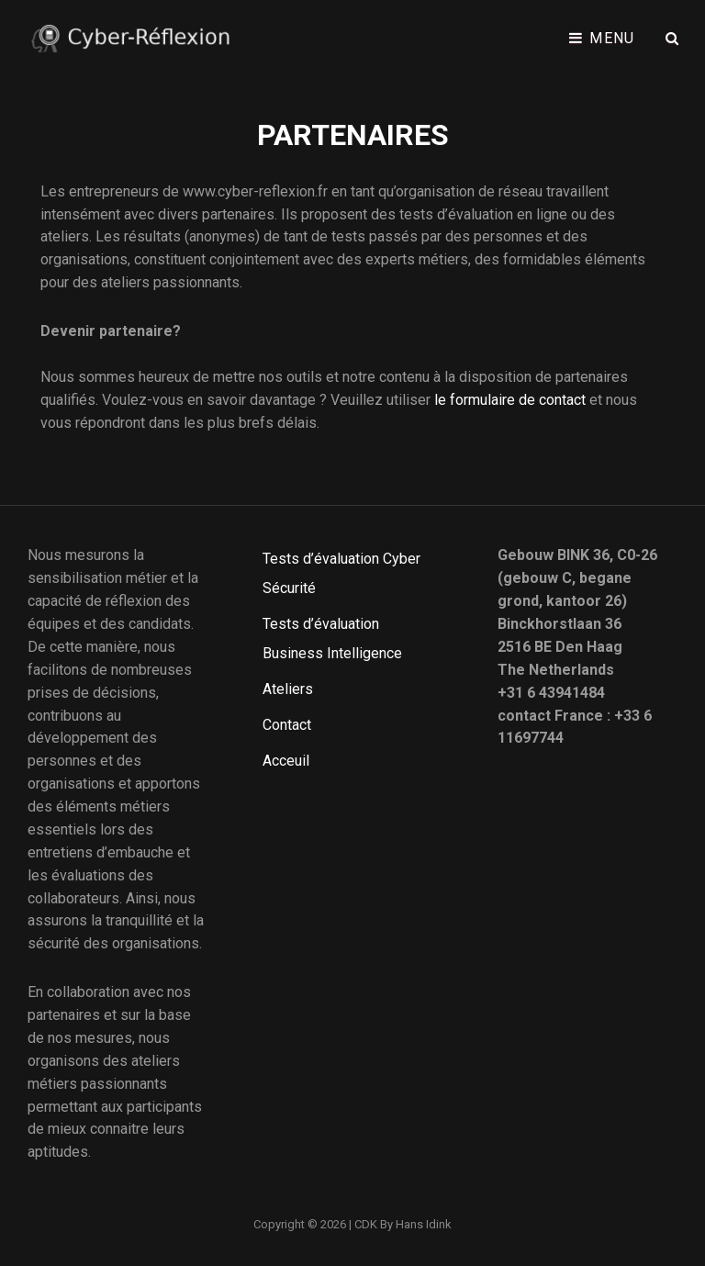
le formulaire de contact (510, 400)
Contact (287, 725)
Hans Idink (424, 1224)
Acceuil (286, 760)
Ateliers (288, 689)
